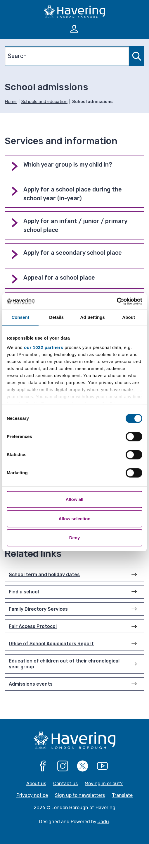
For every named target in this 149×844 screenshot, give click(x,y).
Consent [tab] (20, 317)
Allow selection (74, 518)
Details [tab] (56, 317)
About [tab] (128, 317)
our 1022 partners (43, 347)
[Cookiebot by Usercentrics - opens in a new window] (116, 301)
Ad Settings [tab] (92, 317)
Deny (74, 537)
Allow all (75, 499)
